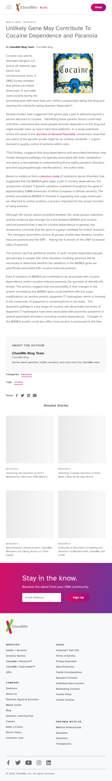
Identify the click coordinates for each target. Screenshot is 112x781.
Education (62, 732)
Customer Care (15, 737)
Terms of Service (65, 655)
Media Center (14, 705)
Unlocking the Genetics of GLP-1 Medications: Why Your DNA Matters (27, 474)
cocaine (18, 382)
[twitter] (22, 395)
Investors (11, 688)
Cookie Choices (65, 699)
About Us (11, 693)
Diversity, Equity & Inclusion (22, 699)
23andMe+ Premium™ (19, 661)
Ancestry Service (15, 655)
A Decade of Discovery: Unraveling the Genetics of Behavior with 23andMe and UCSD (81, 551)
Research (26, 374)
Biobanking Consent (68, 688)
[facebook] (16, 395)
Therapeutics (63, 743)
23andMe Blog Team (21, 47)
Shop (98, 7)
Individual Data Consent (70, 683)
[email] (35, 395)
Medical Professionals (68, 727)
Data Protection (65, 666)
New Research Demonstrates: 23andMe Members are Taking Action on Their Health (29, 551)
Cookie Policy (64, 694)
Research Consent (67, 677)
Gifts (8, 672)
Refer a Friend (14, 727)
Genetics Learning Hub (19, 715)
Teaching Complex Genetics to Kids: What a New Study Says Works (79, 474)
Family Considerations (69, 672)
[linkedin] (28, 395)
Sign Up (78, 597)
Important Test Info (67, 650)
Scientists (62, 738)
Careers (10, 721)
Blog (8, 710)
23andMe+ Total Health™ (20, 666)
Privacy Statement (66, 661)
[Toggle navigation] (8, 7)
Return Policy (13, 732)
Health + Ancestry (16, 650)
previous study (49, 176)
